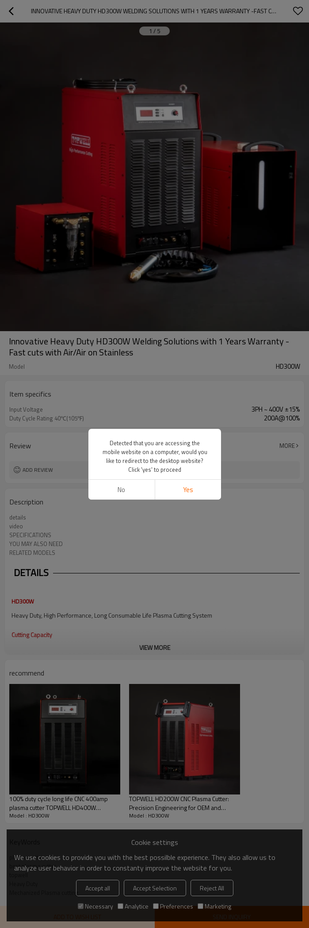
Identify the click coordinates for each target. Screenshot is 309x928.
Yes (188, 490)
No (121, 490)
